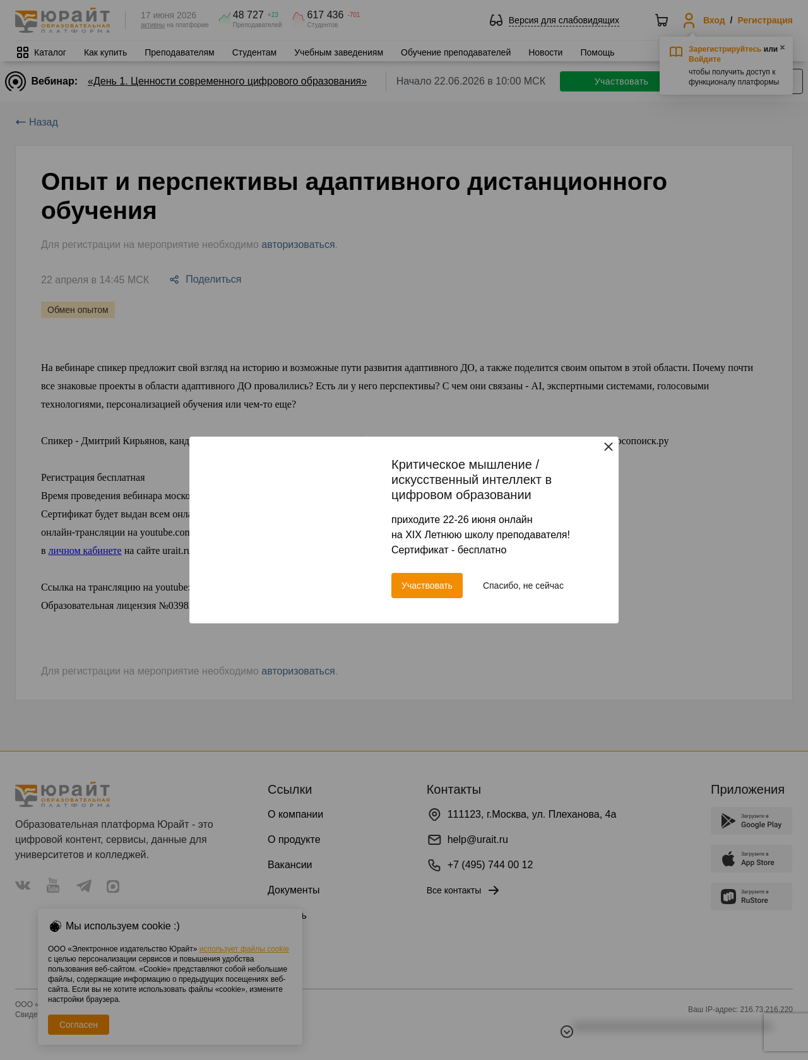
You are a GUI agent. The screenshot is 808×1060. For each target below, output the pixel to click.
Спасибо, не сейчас (523, 585)
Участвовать (427, 585)
